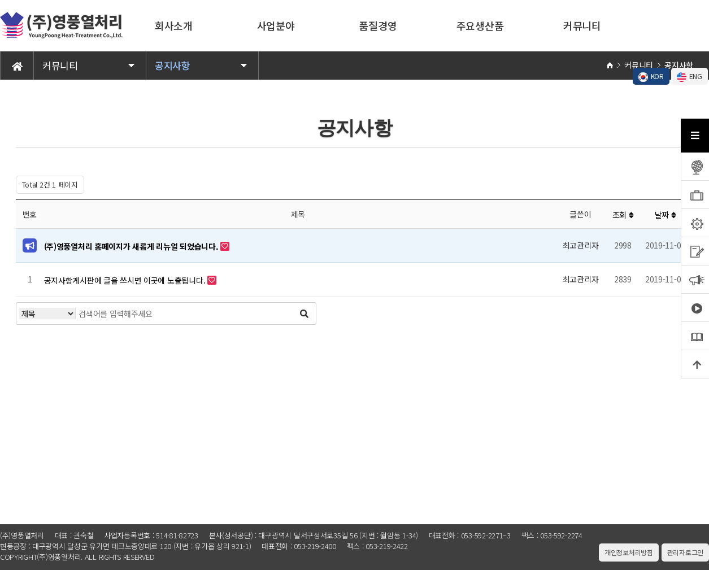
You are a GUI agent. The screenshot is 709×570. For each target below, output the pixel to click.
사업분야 (276, 25)
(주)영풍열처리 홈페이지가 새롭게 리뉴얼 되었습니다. (132, 246)
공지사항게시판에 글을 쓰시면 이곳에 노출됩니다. (125, 280)
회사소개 (174, 25)
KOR (651, 76)
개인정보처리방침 (628, 552)
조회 (623, 214)
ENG (689, 76)
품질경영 (378, 25)
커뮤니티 (582, 25)
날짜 (665, 214)
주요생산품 (480, 25)
